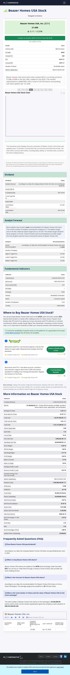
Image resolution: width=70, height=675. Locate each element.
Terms (41, 656)
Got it (35, 671)
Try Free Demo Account (56, 371)
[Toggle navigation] (64, 3)
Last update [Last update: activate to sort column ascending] (47, 624)
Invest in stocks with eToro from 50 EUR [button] (35, 38)
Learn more (60, 667)
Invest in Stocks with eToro (56, 349)
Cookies (48, 656)
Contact (55, 656)
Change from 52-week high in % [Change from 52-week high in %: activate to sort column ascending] (35, 624)
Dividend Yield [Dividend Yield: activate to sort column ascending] (8, 623)
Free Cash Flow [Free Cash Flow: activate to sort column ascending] (21, 623)
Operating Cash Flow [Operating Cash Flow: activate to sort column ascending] (59, 623)
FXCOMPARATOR (10, 3)
